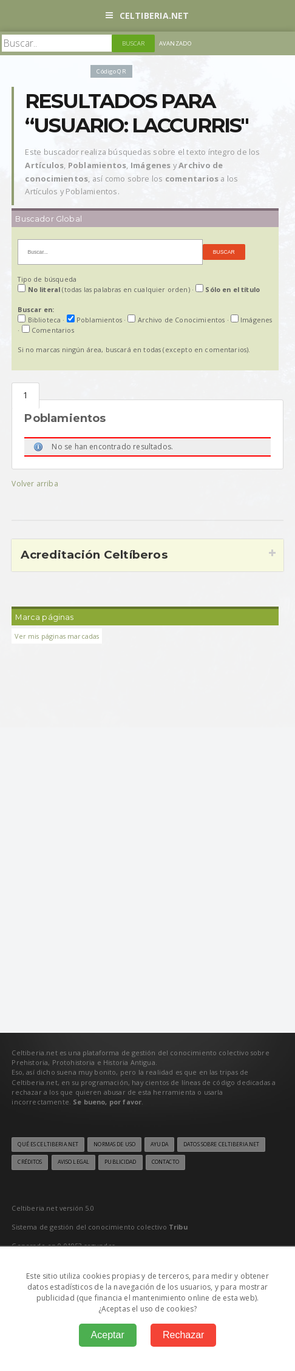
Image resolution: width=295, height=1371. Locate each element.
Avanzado (175, 43)
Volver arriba (35, 483)
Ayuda (159, 1144)
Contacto (165, 1162)
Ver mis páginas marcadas (57, 636)
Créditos (30, 1162)
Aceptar (107, 1335)
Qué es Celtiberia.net (48, 1144)
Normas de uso (114, 1144)
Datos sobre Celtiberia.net (221, 1144)
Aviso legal (73, 1162)
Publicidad (120, 1162)
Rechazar (183, 1335)
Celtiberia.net (147, 15)
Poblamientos (25, 396)
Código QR (111, 71)
